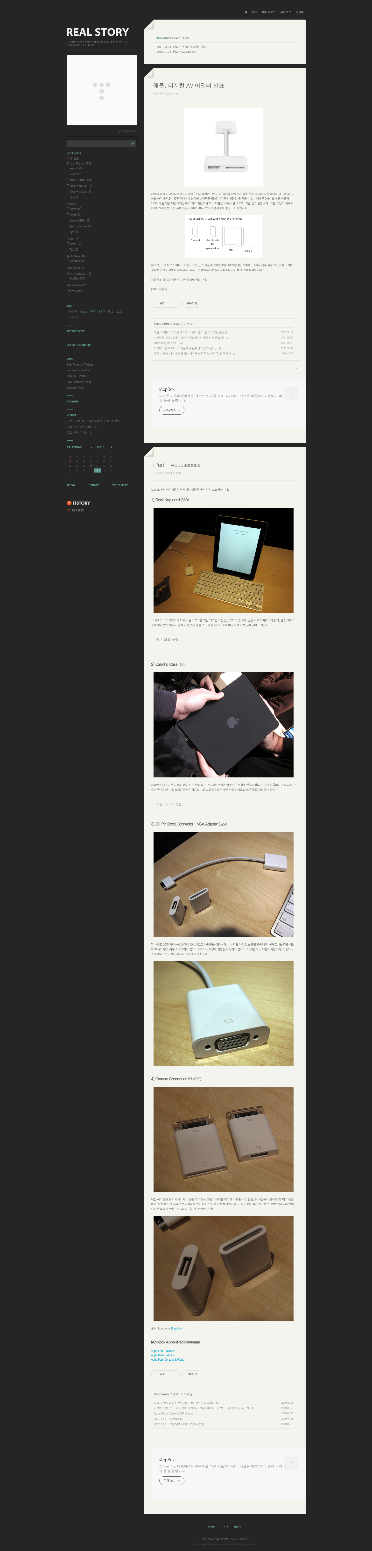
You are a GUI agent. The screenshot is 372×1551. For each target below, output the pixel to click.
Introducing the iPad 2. (166, 343)
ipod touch (72, 317)
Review (75, 174)
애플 (92, 311)
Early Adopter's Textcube (80, 364)
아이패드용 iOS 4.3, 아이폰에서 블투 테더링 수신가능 (185, 348)
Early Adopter (200, 1544)
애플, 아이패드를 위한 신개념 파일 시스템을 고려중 (184, 1402)
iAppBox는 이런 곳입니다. (82, 426)
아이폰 (101, 311)
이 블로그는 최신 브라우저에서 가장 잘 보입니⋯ (95, 421)
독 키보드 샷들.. (168, 639)
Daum (231, 1544)
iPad (156, 324)
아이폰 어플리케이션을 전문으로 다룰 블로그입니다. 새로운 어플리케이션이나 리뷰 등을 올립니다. (220, 398)
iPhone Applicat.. (79, 273)
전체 (73, 158)
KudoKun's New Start (79, 370)
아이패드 (72, 311)
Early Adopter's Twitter (79, 382)
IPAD (110, 311)
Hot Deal (77, 278)
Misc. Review (76, 285)
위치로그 (285, 12)
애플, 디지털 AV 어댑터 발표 (190, 46)
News (165, 324)
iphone (83, 311)
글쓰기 (243, 1539)
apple (119, 311)
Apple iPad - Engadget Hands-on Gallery (177, 1424)
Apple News (76, 256)
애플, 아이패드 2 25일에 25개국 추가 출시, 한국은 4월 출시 (189, 332)
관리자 (234, 1539)
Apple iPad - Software (166, 1418)
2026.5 (100, 447)
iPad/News (159, 93)
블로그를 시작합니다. (79, 432)
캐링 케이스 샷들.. (170, 804)
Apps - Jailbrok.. (81, 191)
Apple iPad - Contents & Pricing (172, 1413)
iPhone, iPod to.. (79, 163)
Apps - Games (81, 185)
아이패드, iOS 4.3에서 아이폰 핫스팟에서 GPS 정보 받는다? (189, 337)
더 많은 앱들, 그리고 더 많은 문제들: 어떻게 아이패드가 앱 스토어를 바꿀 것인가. (202, 1408)
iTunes (73, 239)
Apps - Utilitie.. (81, 180)
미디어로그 (268, 12)
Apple (162, 289)
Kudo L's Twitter (75, 387)
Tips (74, 197)
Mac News (77, 261)
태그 (254, 12)
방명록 (300, 12)
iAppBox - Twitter (76, 376)
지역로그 (207, 1539)
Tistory (252, 1544)
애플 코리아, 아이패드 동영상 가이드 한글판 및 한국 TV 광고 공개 (192, 353)
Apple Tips (75, 268)
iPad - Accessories (184, 51)
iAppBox (166, 389)
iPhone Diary (75, 291)
